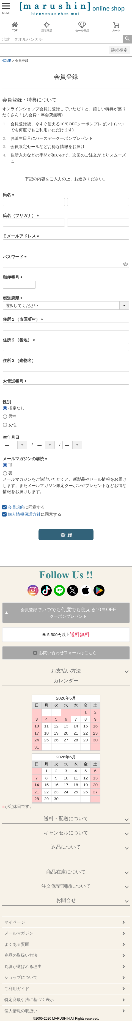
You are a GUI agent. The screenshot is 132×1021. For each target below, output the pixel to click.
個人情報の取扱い (20, 1010)
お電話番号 (16, 381)
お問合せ (66, 900)
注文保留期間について (66, 886)
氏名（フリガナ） (22, 215)
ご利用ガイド (16, 988)
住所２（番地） (20, 340)
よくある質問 (16, 944)
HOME (6, 61)
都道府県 (13, 298)
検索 (127, 39)
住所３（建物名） (19, 360)
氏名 (9, 194)
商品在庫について (66, 872)
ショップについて (20, 977)
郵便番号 (13, 277)
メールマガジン (18, 933)
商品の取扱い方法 (20, 955)
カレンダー (66, 680)
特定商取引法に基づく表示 (29, 999)
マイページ (14, 922)
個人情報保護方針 (24, 514)
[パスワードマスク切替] (125, 264)
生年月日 (11, 437)
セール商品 (82, 26)
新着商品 (46, 26)
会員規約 (16, 507)
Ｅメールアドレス (22, 236)
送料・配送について (66, 818)
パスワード (16, 256)
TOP (15, 26)
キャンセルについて (66, 833)
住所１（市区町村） (24, 319)
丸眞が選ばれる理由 (23, 966)
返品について (66, 847)
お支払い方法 (66, 671)
